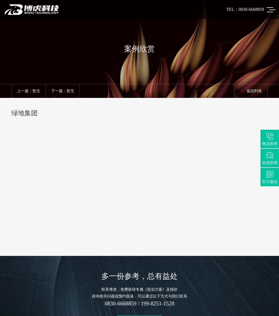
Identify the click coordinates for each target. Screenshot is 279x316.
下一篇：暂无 (62, 91)
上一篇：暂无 (28, 91)
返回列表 (251, 91)
